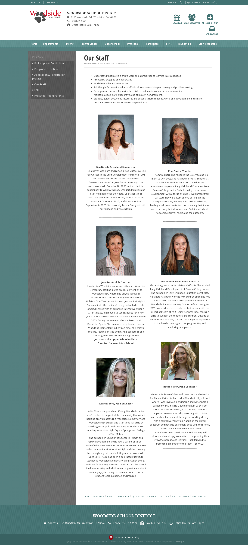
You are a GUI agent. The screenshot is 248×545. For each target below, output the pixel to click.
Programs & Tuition (46, 69)
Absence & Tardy (210, 19)
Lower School (89, 44)
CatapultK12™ (167, 541)
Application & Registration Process (48, 77)
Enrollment (212, 30)
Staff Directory (192, 19)
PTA (168, 44)
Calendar (177, 19)
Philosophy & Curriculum (49, 63)
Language (52, 2)
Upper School (112, 44)
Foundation (184, 44)
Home (34, 44)
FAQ (36, 90)
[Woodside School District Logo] (46, 16)
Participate (152, 44)
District (70, 44)
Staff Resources (208, 44)
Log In (181, 541)
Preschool (132, 44)
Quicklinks (194, 2)
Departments (50, 44)
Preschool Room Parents (49, 95)
